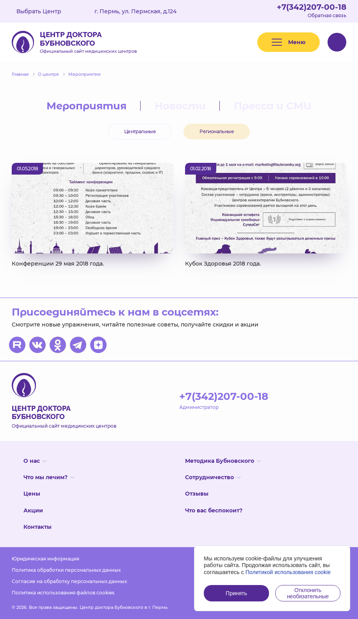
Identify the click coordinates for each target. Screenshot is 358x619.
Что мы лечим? (48, 477)
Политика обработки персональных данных (66, 570)
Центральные (140, 131)
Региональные (216, 131)
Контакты (37, 526)
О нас (34, 460)
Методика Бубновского (223, 460)
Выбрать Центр (44, 11)
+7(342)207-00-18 (311, 7)
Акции (33, 510)
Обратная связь (327, 15)
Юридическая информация (45, 559)
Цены (31, 493)
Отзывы (196, 493)
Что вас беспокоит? (213, 510)
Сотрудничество (212, 477)
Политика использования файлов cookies (63, 593)
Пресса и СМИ (273, 106)
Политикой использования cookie (288, 572)
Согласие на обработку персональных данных (69, 581)
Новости (180, 106)
